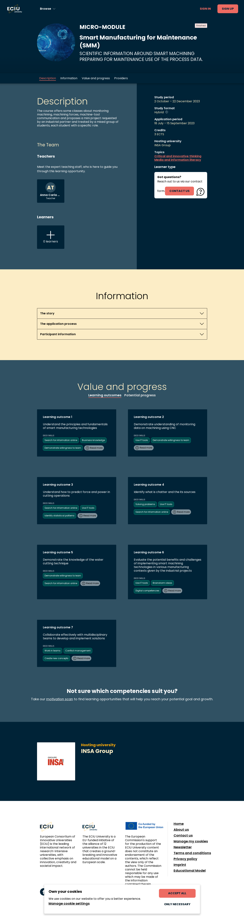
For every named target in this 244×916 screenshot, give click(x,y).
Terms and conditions (192, 853)
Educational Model (190, 870)
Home (179, 824)
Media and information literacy (177, 160)
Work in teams (52, 650)
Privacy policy (185, 859)
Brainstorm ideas (162, 582)
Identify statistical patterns (59, 515)
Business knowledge (93, 440)
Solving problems (145, 504)
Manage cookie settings (69, 903)
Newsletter (183, 847)
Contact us (183, 835)
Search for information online (61, 440)
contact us (179, 191)
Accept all (177, 893)
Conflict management (78, 650)
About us (181, 829)
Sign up (228, 9)
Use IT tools (141, 440)
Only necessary (177, 904)
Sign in (205, 9)
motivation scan (59, 699)
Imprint (180, 865)
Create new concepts (56, 658)
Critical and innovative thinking (177, 156)
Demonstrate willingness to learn (63, 447)
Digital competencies (147, 590)
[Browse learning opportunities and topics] (47, 8)
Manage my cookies (191, 841)
